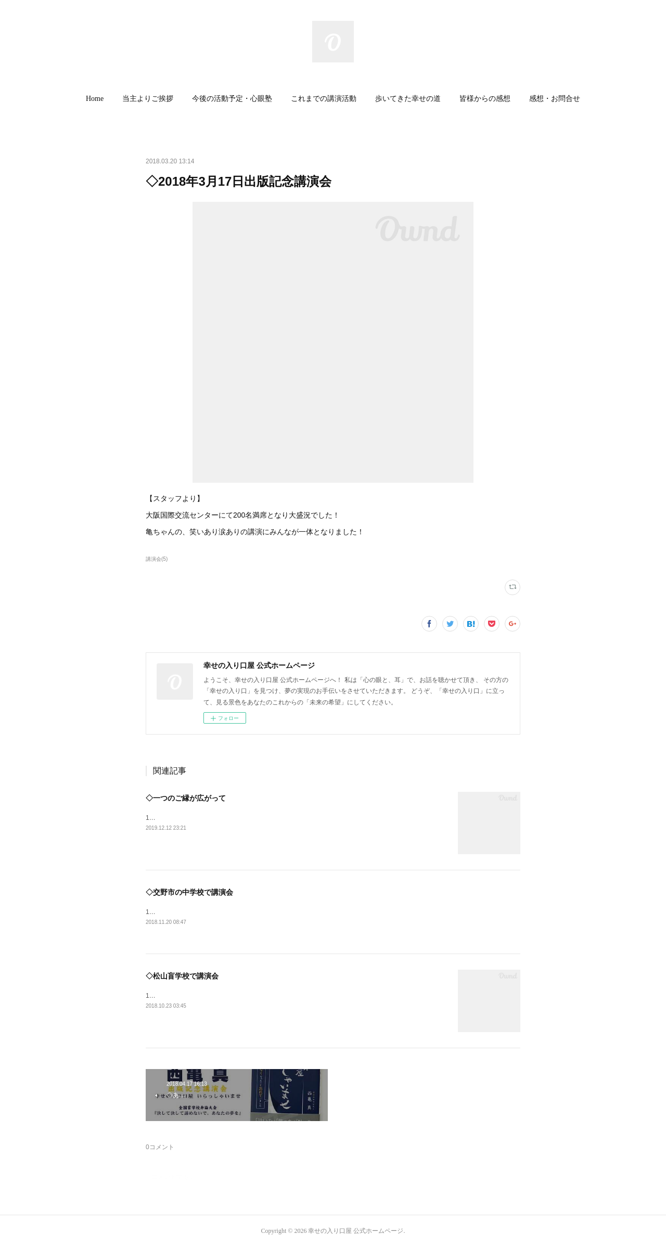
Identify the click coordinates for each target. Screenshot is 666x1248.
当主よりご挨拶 (147, 98)
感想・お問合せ (554, 98)
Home (95, 98)
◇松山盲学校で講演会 (182, 976)
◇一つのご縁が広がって (186, 798)
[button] (95, 98)
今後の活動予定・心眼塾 (232, 98)
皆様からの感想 (484, 98)
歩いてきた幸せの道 (408, 98)
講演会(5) (157, 559)
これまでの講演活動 (323, 98)
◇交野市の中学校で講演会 (189, 892)
